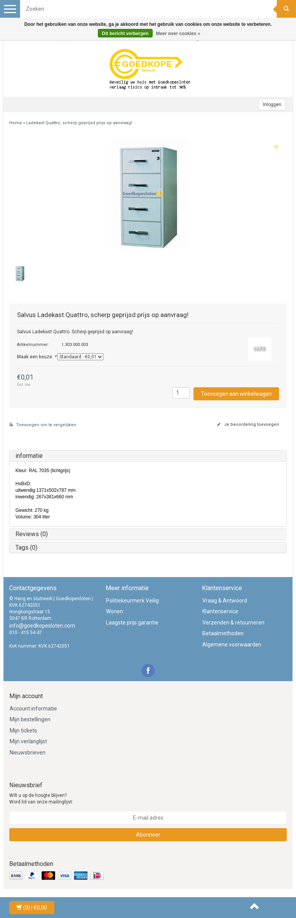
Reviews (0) (31, 534)
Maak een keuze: (36, 356)
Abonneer (148, 835)
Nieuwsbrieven (27, 752)
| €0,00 (32, 907)
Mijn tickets (23, 730)
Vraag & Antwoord (224, 600)
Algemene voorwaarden (231, 644)
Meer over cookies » (178, 33)
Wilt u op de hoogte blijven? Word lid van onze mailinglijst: (41, 799)
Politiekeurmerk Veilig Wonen (132, 606)
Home (15, 122)
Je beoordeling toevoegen (248, 424)
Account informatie (33, 708)
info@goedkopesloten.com (42, 626)
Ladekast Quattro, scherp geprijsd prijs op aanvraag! (79, 122)
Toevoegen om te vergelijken (42, 424)
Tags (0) (26, 547)
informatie (29, 455)
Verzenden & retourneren (233, 622)
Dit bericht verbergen (125, 33)
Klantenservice (220, 611)
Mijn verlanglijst (28, 741)
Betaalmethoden (223, 633)
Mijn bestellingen (30, 719)
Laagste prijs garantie (132, 622)
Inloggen (272, 104)
